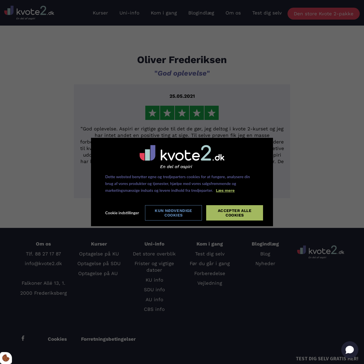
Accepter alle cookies (234, 212)
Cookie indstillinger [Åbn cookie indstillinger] (122, 213)
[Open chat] (349, 349)
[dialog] (182, 182)
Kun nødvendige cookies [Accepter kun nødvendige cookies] (173, 212)
